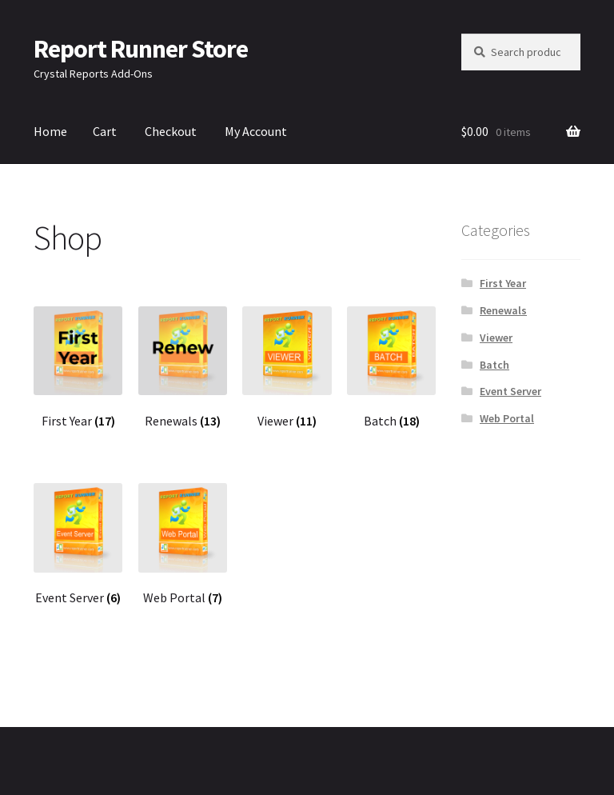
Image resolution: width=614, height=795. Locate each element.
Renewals (503, 310)
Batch (494, 365)
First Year (503, 283)
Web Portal (507, 418)
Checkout (171, 131)
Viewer (496, 337)
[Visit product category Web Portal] (183, 544)
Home (50, 131)
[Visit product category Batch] (392, 367)
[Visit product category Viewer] (287, 367)
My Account (256, 131)
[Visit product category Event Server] (78, 544)
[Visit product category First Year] (78, 367)
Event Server (510, 391)
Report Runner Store (141, 49)
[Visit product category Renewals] (183, 367)
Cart (105, 131)
